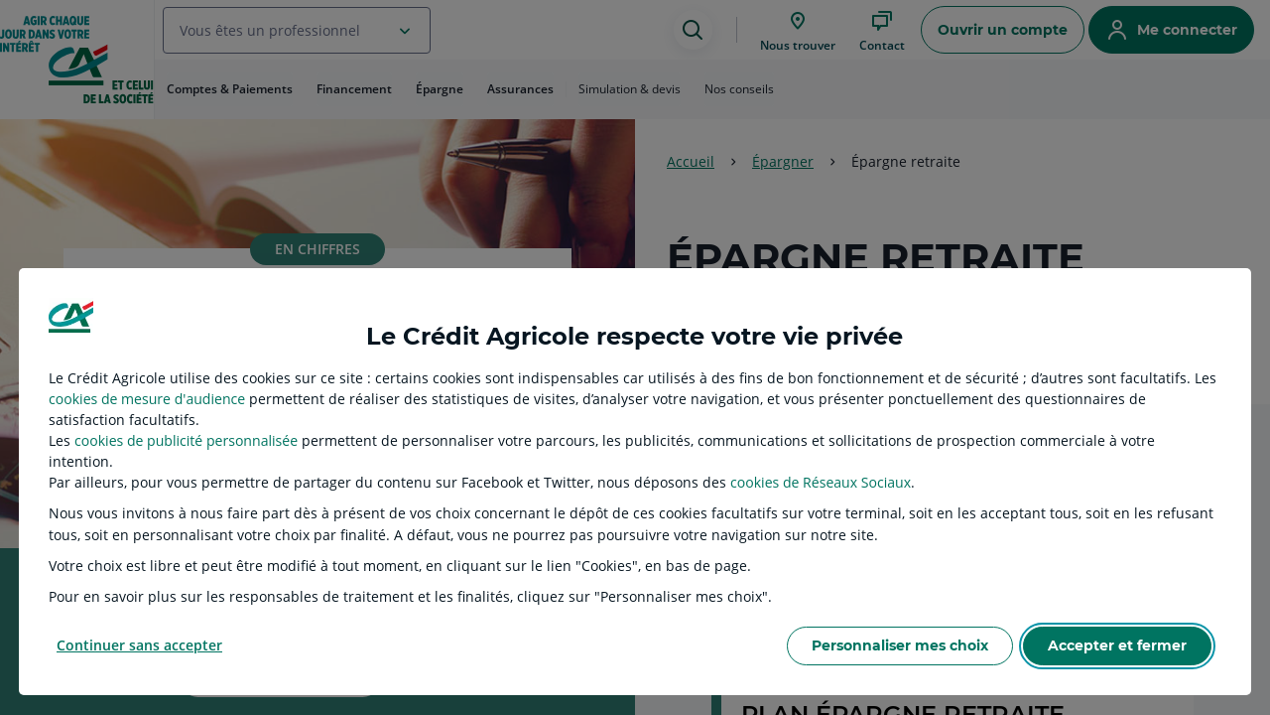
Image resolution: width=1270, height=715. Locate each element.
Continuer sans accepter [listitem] (139, 645)
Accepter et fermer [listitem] (1117, 645)
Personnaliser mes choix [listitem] (900, 645)
